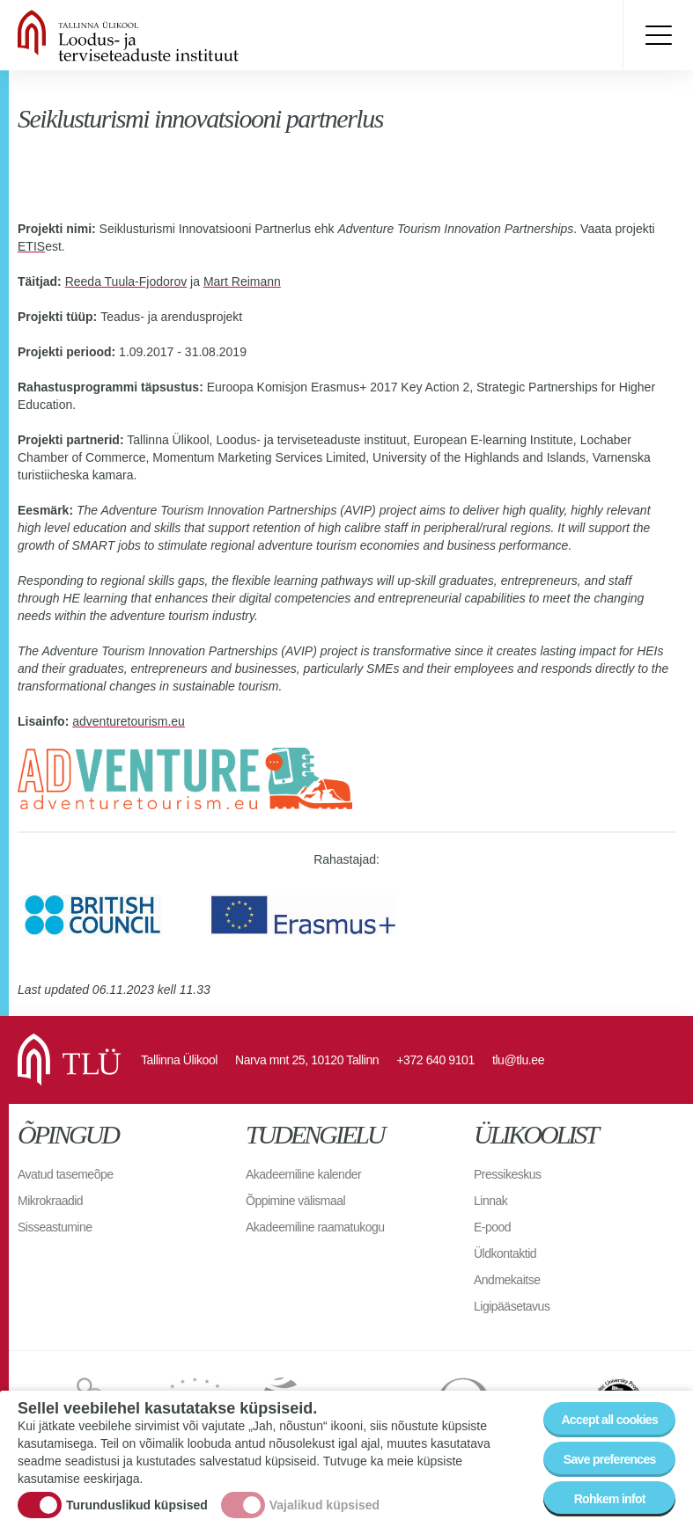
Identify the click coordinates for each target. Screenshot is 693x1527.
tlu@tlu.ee (518, 1060)
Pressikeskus (507, 1174)
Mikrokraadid (50, 1201)
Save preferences (610, 1459)
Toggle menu (658, 35)
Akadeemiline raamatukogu (315, 1227)
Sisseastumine (55, 1227)
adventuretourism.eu (128, 721)
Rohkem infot (609, 1499)
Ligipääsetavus (511, 1306)
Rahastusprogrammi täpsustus (108, 387)
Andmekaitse (507, 1280)
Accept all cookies (609, 1420)
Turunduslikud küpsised (137, 1505)
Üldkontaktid (505, 1253)
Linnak (490, 1201)
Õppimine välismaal (295, 1201)
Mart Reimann (242, 281)
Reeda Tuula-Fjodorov (126, 281)
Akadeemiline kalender (303, 1174)
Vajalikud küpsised (324, 1505)
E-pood (492, 1227)
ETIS (31, 246)
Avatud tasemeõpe (66, 1174)
